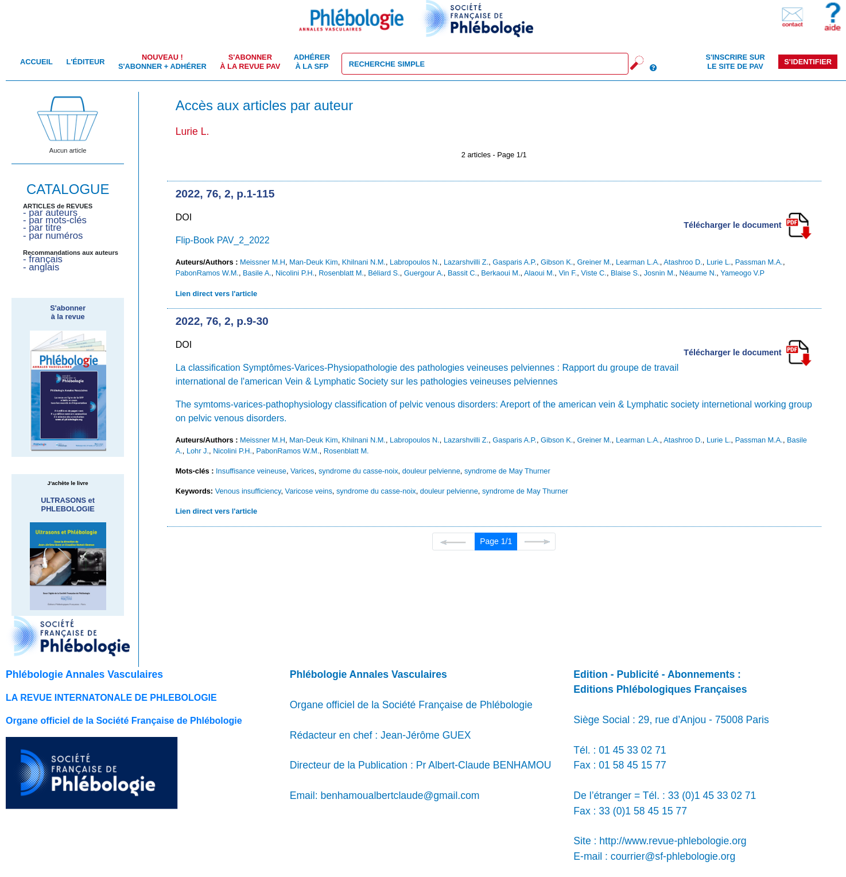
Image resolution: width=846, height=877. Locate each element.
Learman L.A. (638, 262)
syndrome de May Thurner (507, 471)
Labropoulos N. (415, 262)
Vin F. (567, 273)
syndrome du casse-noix (358, 471)
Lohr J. (198, 451)
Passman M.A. (759, 262)
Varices (302, 471)
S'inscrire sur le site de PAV (734, 61)
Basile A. (257, 273)
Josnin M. (660, 273)
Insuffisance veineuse (251, 471)
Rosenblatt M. (341, 273)
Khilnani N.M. (364, 262)
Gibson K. (557, 262)
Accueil (36, 61)
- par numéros (53, 235)
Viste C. (594, 273)
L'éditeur (85, 61)
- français (43, 259)
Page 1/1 (496, 541)
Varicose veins (308, 491)
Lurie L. (719, 262)
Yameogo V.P (742, 273)
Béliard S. (383, 273)
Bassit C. (462, 273)
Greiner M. (594, 262)
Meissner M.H (262, 262)
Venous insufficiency (248, 491)
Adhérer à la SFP (312, 61)
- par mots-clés (55, 220)
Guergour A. (424, 273)
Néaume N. (698, 273)
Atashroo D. (683, 262)
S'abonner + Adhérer (162, 61)
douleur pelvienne (431, 471)
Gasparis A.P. (514, 262)
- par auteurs (50, 212)
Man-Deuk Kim (313, 262)
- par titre (42, 227)
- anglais (41, 267)
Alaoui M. (539, 273)
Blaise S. (625, 273)
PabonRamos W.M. (207, 273)
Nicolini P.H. (295, 273)
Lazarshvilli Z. (466, 262)
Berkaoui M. (500, 273)
